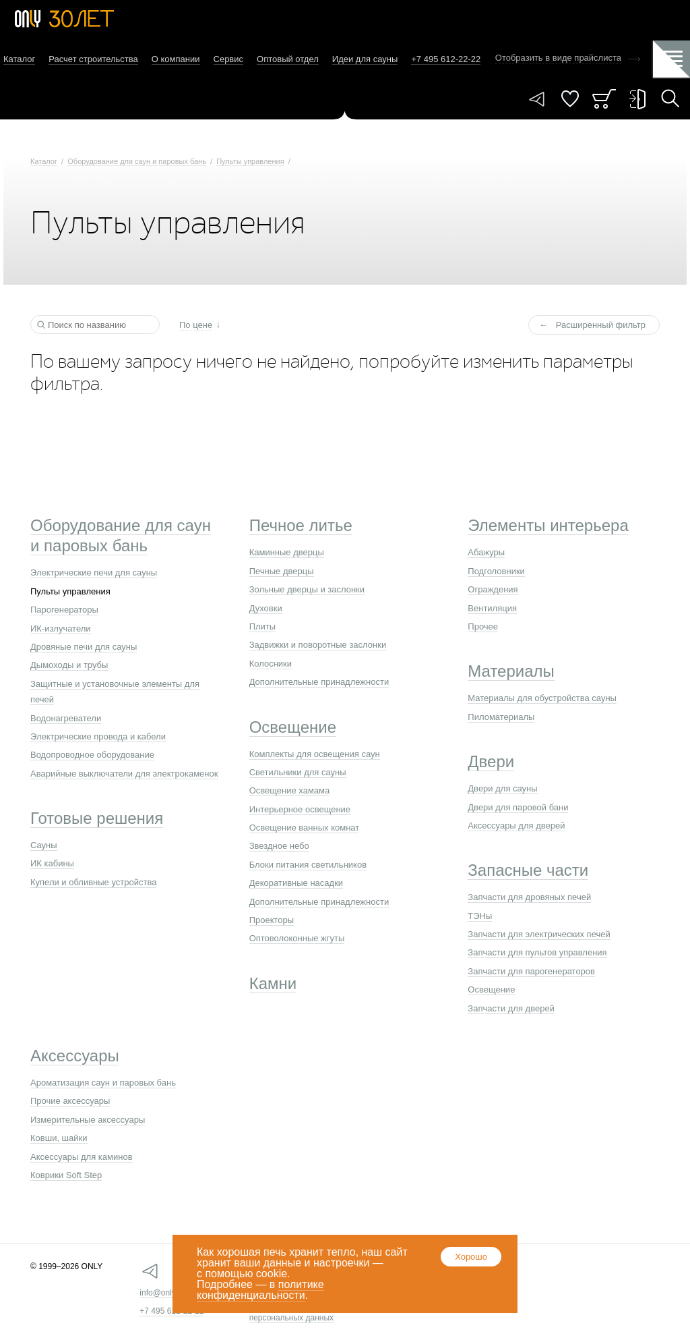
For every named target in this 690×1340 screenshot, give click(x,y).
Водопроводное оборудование (92, 755)
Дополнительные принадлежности (319, 682)
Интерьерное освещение (299, 809)
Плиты (262, 626)
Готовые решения (96, 818)
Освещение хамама (289, 790)
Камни (273, 983)
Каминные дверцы (286, 552)
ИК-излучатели (60, 628)
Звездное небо (279, 846)
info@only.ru (162, 1292)
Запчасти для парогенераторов (531, 971)
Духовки (265, 608)
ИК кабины (52, 863)
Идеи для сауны (365, 59)
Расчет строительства (93, 59)
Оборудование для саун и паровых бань (136, 161)
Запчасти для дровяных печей (529, 897)
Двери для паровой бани (518, 807)
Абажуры (486, 552)
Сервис (229, 59)
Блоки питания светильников (308, 865)
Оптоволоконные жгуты (297, 938)
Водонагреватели (65, 718)
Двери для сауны (502, 788)
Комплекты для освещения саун (314, 754)
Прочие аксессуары (70, 1101)
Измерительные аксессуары (87, 1120)
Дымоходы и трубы (69, 665)
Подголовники (496, 571)
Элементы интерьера (548, 525)
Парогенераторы (64, 610)
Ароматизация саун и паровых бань (103, 1083)
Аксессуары (74, 1055)
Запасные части (528, 870)
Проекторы (271, 920)
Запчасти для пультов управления (537, 952)
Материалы (511, 671)
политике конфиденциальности (260, 1290)
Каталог (19, 59)
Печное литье (300, 525)
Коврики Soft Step (66, 1175)
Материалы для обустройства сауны (542, 698)
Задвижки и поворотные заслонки (318, 645)
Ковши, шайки (59, 1138)
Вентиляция (492, 608)
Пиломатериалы (501, 717)
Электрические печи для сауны (93, 572)
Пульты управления (250, 161)
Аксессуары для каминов (81, 1157)
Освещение (292, 727)
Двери (491, 761)
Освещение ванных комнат (304, 827)
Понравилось (570, 98)
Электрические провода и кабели (98, 736)
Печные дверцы (281, 571)
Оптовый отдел (288, 59)
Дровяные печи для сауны (83, 647)
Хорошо (471, 1257)
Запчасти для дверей (511, 1008)
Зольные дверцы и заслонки (307, 589)
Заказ (604, 99)
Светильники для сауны (297, 772)
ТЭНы (480, 916)
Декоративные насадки (296, 883)
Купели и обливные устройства (93, 882)
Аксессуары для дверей (516, 825)
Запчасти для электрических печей (539, 934)
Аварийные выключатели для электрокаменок (124, 774)
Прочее (483, 626)
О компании (176, 59)
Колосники (270, 664)
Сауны (43, 845)
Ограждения (493, 589)
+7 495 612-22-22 (171, 1311)
